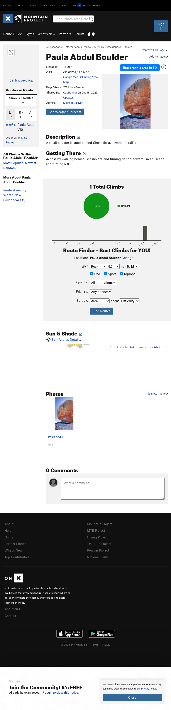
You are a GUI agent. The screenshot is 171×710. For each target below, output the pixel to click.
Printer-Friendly (14, 190)
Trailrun (49, 5)
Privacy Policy (148, 688)
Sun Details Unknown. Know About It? (138, 346)
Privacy (106, 641)
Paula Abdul (26, 124)
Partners (65, 34)
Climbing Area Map (21, 80)
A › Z (31, 114)
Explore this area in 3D (140, 67)
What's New (46, 34)
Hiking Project (97, 536)
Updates (68, 97)
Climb (7, 5)
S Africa (99, 47)
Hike (33, 5)
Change (127, 257)
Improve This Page (155, 50)
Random (9, 168)
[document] (132, 692)
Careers (10, 613)
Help (8, 529)
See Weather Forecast (65, 112)
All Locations (54, 47)
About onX (12, 606)
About (9, 523)
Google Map (70, 77)
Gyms (29, 34)
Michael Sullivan (73, 102)
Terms (94, 641)
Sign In (160, 26)
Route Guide (12, 34)
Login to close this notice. (62, 692)
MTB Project (96, 529)
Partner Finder (15, 542)
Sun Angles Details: (74, 354)
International (72, 47)
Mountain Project (99, 523)
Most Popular (13, 163)
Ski (64, 5)
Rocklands (113, 47)
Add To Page (158, 56)
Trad (95, 273)
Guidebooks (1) (14, 200)
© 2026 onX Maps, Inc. (74, 641)
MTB (21, 5)
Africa (87, 47)
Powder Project (98, 548)
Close (132, 697)
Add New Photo (157, 392)
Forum (79, 34)
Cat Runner (70, 92)
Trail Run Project (99, 542)
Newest (30, 163)
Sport (110, 273)
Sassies (127, 47)
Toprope (127, 273)
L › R (11, 114)
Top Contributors (17, 555)
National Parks (97, 555)
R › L (21, 114)
